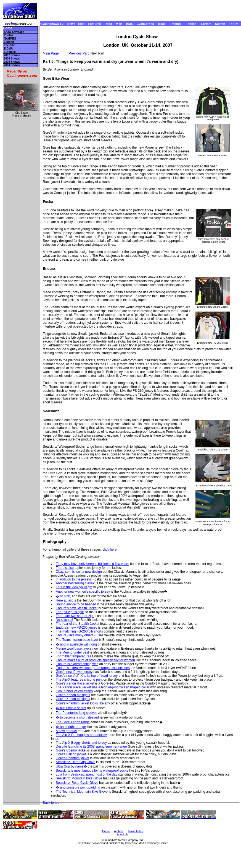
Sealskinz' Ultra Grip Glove (75, 762)
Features (94, 23)
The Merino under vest (72, 652)
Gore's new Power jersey (74, 672)
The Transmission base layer (77, 640)
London (9, 41)
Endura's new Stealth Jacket (76, 608)
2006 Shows (12, 58)
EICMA (8, 48)
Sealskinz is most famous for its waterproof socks (92, 771)
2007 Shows (12, 55)
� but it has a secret (71, 708)
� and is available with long (76, 644)
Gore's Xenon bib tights (73, 695)
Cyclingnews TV (51, 23)
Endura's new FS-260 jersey (76, 627)
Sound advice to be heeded (76, 604)
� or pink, (64, 596)
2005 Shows (12, 61)
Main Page (51, 53)
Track (162, 23)
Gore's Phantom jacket (72, 758)
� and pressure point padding (78, 787)
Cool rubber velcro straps (74, 691)
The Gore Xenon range (73, 722)
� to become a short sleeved (77, 717)
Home (7, 28)
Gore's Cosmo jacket (71, 750)
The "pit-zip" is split (70, 612)
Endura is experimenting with (77, 664)
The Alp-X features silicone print (79, 679)
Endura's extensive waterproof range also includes (93, 668)
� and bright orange (71, 727)
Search (220, 23)
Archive (118, 831)
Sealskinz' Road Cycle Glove (77, 783)
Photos (175, 23)
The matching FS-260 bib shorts (80, 631)
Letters (206, 23)
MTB (119, 23)
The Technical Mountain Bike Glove (82, 792)
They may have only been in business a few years (92, 564)
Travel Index (135, 831)
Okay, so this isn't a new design (79, 572)
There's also (65, 568)
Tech (81, 23)
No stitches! (64, 620)
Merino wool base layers (73, 648)
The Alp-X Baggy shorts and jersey (81, 743)
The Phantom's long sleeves (76, 713)
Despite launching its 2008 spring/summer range (91, 746)
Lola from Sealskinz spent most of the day (86, 774)
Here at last (64, 600)
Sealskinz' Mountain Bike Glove (79, 778)
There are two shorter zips (75, 616)
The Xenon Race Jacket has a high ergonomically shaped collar (102, 687)
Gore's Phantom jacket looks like (80, 703)
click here (110, 549)
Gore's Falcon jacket (71, 754)
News (71, 23)
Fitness (191, 23)
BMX (129, 23)
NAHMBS (10, 38)
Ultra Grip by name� (71, 766)
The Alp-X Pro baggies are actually (81, 735)
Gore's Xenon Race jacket (75, 683)
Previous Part (79, 53)
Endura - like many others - (76, 635)
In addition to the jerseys (74, 579)
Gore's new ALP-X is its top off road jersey (87, 676)
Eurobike (10, 51)
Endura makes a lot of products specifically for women (95, 660)
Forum (233, 23)
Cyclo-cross (145, 23)
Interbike (9, 45)
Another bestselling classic (75, 583)
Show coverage (14, 31)
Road (108, 23)
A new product (66, 731)
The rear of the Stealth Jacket (77, 624)
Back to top (51, 803)
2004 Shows (12, 65)
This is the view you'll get (74, 587)
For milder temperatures (73, 656)
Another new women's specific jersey (83, 591)
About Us (122, 834)
